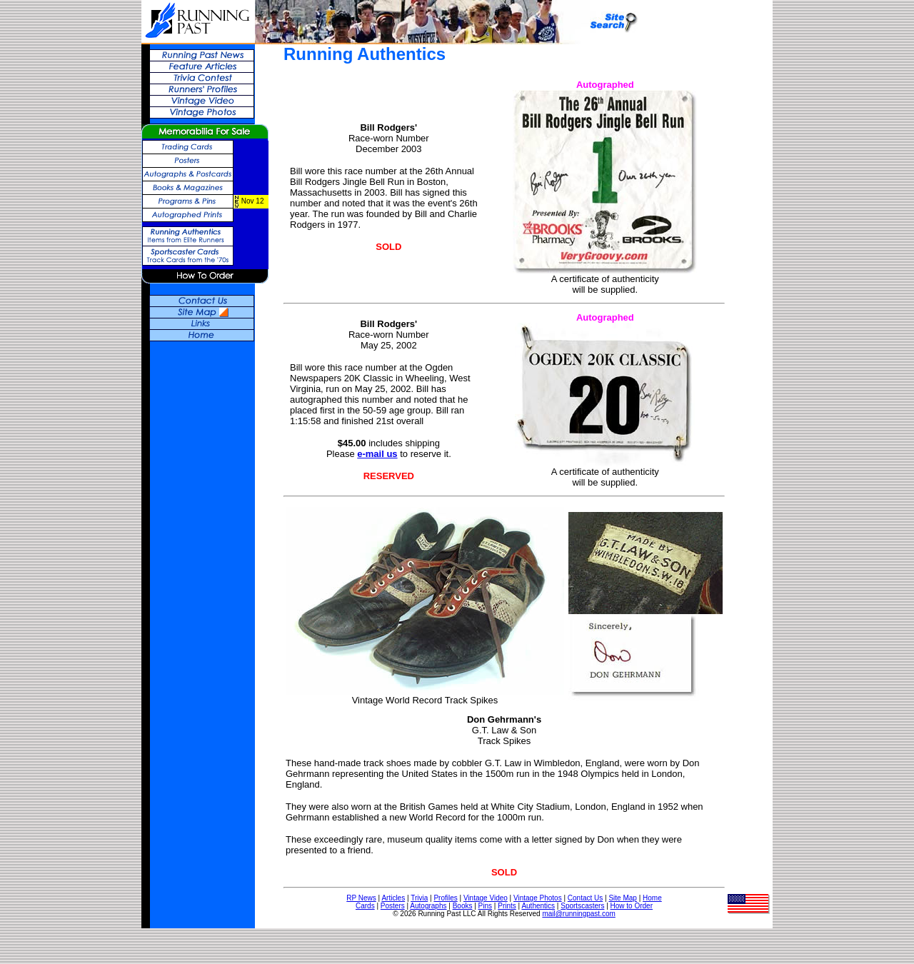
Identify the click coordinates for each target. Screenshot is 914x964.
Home (652, 898)
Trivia (419, 898)
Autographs (428, 906)
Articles (393, 898)
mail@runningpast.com (578, 914)
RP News (361, 898)
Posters (393, 906)
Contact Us (585, 898)
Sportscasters (582, 906)
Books (463, 906)
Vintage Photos (537, 898)
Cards (365, 906)
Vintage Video (485, 898)
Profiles (445, 898)
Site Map (622, 898)
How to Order (632, 906)
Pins (485, 906)
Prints (507, 906)
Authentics (538, 906)
